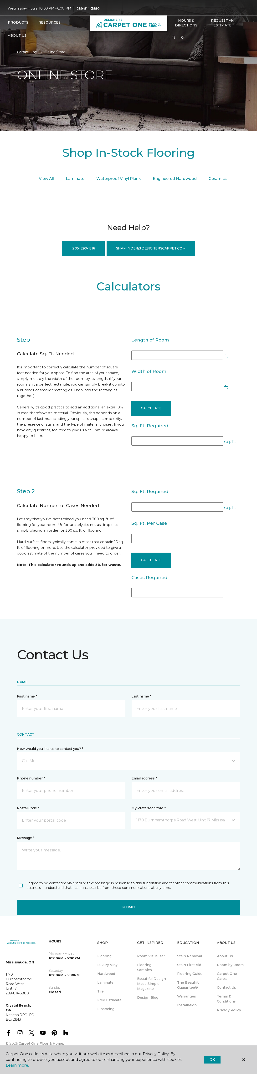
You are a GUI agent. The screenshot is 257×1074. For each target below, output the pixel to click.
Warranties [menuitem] (186, 996)
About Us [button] (17, 35)
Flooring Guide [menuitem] (189, 974)
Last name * (141, 696)
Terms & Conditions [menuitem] (226, 998)
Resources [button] (49, 22)
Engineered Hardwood (175, 178)
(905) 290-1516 (83, 248)
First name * (27, 696)
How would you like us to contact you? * (50, 748)
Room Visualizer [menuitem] (151, 956)
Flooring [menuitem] (104, 956)
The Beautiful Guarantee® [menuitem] (188, 985)
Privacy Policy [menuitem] (229, 1010)
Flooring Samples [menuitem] (144, 967)
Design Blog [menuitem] (147, 997)
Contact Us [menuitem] (226, 987)
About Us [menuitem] (225, 956)
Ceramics (218, 178)
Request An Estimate (222, 22)
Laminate (75, 178)
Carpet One (27, 52)
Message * (25, 838)
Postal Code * (28, 808)
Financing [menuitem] (105, 1009)
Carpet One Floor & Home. (41, 1043)
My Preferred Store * (148, 808)
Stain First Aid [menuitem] (189, 965)
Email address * (144, 778)
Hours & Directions (186, 22)
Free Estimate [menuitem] (109, 1000)
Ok (212, 1059)
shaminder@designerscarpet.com (151, 248)
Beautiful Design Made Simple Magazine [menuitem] (151, 984)
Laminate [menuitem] (105, 982)
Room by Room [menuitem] (230, 965)
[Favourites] (182, 37)
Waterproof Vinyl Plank (118, 178)
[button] (173, 37)
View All (46, 178)
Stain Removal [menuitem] (189, 956)
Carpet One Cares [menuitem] (227, 976)
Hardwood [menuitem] (106, 974)
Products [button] (18, 22)
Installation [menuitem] (187, 1005)
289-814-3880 (88, 8)
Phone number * (31, 778)
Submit (128, 907)
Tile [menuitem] (100, 991)
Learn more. (17, 1065)
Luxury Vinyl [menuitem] (107, 965)
